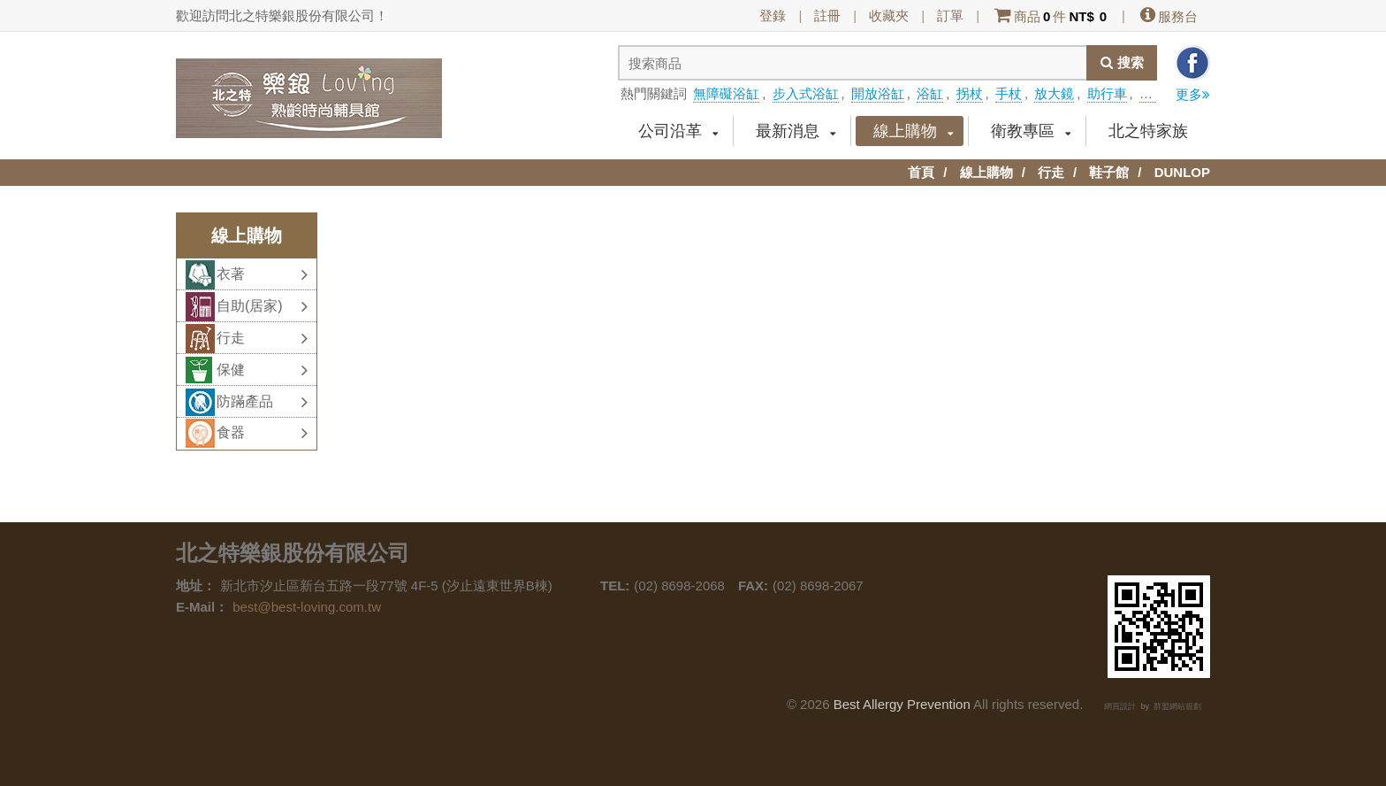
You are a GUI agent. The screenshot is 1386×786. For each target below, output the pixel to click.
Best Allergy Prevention (902, 704)
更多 (1193, 94)
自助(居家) (262, 306)
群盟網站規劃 (1177, 706)
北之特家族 (1148, 131)
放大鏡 (1054, 93)
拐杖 (969, 93)
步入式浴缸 (806, 93)
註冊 (827, 15)
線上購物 (913, 131)
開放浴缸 (877, 93)
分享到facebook (1192, 63)
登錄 (772, 15)
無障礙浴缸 (726, 93)
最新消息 (796, 131)
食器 (262, 433)
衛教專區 (1031, 131)
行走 (1051, 172)
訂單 (950, 15)
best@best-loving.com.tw (306, 606)
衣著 (262, 274)
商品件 (1050, 16)
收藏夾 (889, 15)
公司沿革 (678, 131)
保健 (262, 370)
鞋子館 (1109, 172)
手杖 (1008, 93)
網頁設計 (1120, 706)
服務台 (1168, 16)
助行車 (1107, 93)
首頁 (921, 172)
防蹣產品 (262, 402)
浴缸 (930, 93)
